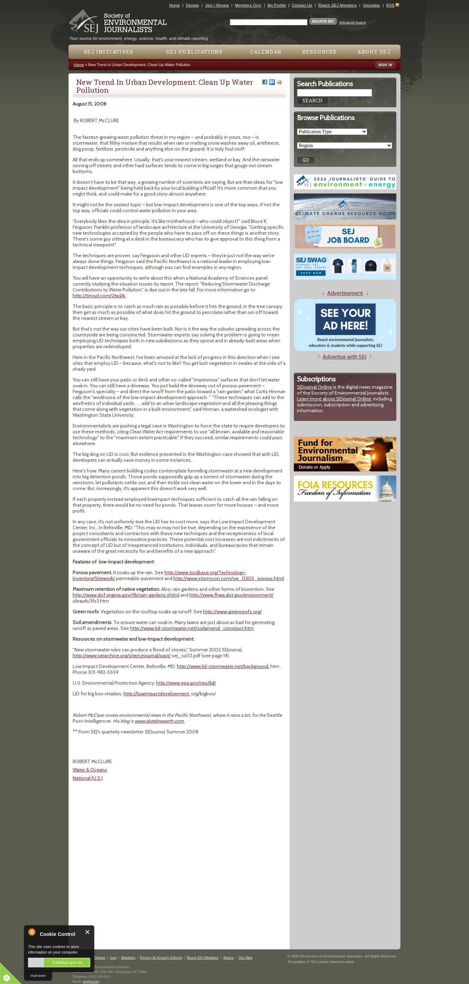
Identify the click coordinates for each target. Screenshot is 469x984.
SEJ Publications (194, 51)
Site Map (245, 957)
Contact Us (302, 5)
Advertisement (345, 293)
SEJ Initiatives (108, 51)
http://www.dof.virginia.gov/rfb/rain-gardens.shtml (126, 595)
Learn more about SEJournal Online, (334, 399)
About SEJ (374, 51)
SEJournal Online (314, 387)
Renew (228, 957)
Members (128, 957)
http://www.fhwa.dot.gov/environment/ (231, 595)
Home (174, 5)
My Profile (277, 5)
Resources (319, 51)
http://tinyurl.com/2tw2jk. (99, 295)
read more (38, 975)
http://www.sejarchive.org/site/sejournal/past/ (122, 655)
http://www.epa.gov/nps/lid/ (186, 683)
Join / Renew (217, 5)
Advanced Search (352, 22)
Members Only (248, 5)
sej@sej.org (91, 981)
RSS (390, 5)
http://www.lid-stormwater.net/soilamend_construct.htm (192, 628)
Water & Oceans (90, 770)
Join (113, 957)
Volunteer (371, 5)
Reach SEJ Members (337, 5)
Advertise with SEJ (344, 356)
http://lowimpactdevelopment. (157, 693)
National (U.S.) (88, 778)
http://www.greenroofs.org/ (232, 611)
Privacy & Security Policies (161, 957)
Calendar (265, 51)
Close (87, 932)
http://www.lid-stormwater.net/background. (223, 666)
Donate (192, 5)
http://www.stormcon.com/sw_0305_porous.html (228, 578)
